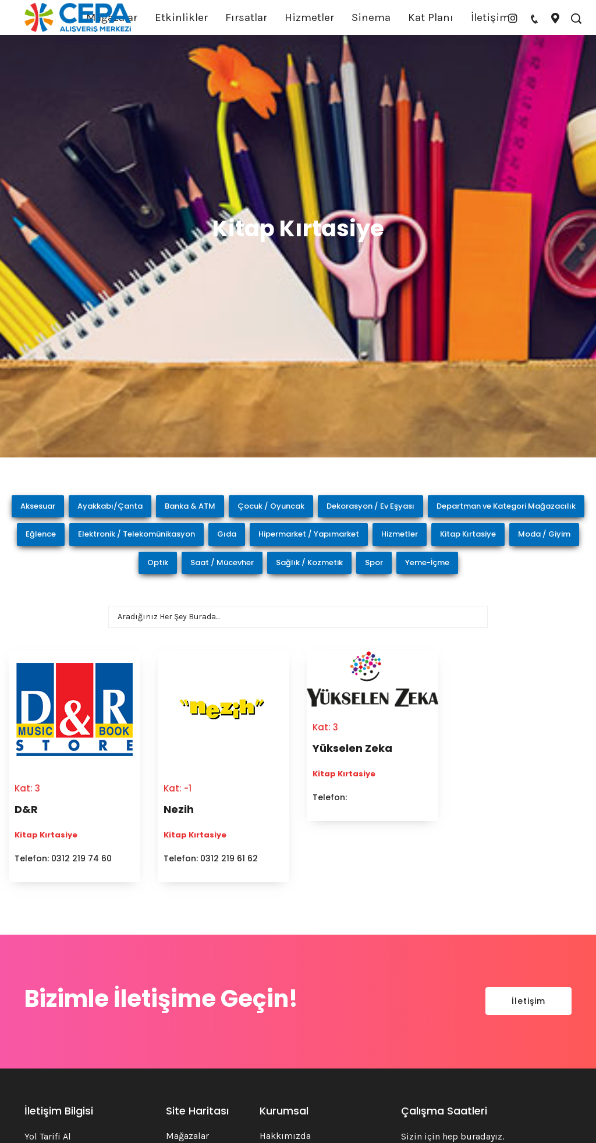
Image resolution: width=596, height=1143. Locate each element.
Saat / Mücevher (222, 562)
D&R (26, 809)
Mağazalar (187, 1135)
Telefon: (330, 797)
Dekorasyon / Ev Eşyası (370, 506)
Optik (157, 562)
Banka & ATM (190, 506)
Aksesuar (37, 506)
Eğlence (41, 533)
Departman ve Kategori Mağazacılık (506, 506)
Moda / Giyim (544, 533)
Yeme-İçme (427, 562)
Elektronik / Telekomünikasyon (136, 533)
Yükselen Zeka (352, 748)
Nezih (179, 809)
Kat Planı (430, 17)
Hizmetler (309, 17)
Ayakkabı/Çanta (110, 506)
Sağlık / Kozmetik (309, 562)
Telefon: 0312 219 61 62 (211, 858)
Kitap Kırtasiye (468, 533)
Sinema (371, 17)
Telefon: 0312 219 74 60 (63, 858)
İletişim (490, 17)
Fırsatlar (246, 17)
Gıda (226, 533)
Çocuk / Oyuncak (270, 506)
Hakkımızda (285, 1135)
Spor (374, 562)
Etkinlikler (181, 17)
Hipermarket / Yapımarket (308, 533)
